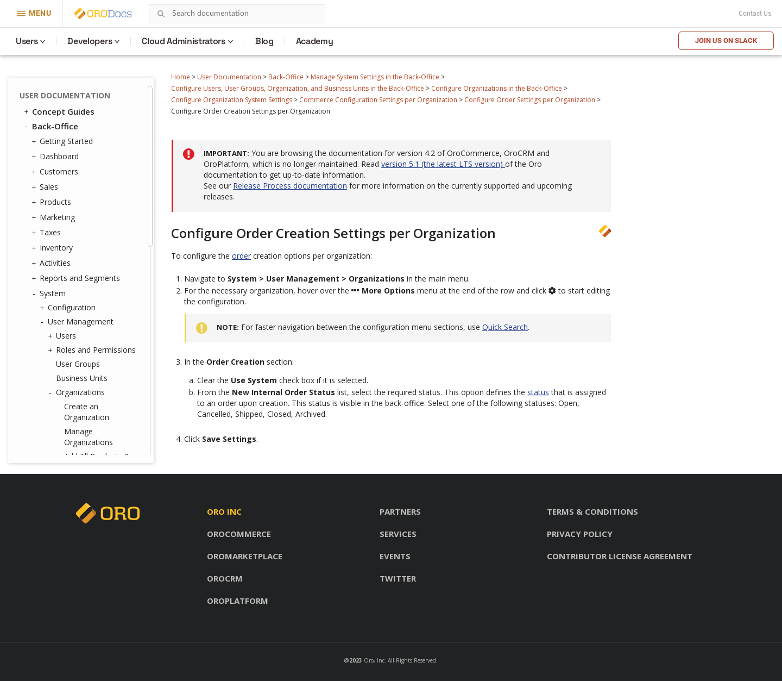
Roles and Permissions (93, 350)
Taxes (47, 232)
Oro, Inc (374, 660)
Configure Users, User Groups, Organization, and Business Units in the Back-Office (297, 88)
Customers (56, 171)
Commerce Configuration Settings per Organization (378, 99)
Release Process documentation (290, 185)
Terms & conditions (592, 511)
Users (26, 41)
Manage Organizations (88, 436)
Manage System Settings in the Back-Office (375, 77)
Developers (89, 41)
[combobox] (237, 14)
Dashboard (56, 156)
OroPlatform (237, 600)
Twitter (398, 578)
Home (180, 77)
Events (395, 556)
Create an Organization (86, 411)
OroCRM (225, 578)
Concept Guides (58, 111)
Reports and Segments (77, 278)
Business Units (82, 378)
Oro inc (224, 511)
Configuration (69, 307)
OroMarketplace (244, 556)
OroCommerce (239, 533)
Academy (314, 41)
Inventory (53, 247)
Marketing (54, 217)
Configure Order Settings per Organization (529, 99)
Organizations (78, 392)
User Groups (78, 364)
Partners (400, 511)
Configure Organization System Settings (231, 99)
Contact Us (755, 13)
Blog (264, 41)
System (50, 293)
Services (398, 533)
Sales (46, 187)
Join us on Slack (726, 40)
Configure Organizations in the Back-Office (496, 88)
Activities (52, 263)
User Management (77, 321)
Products (52, 202)
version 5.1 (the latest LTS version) (443, 164)
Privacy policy (580, 533)
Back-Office (286, 77)
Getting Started (63, 141)
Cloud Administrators (183, 41)
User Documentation (229, 77)
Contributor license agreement (619, 556)
